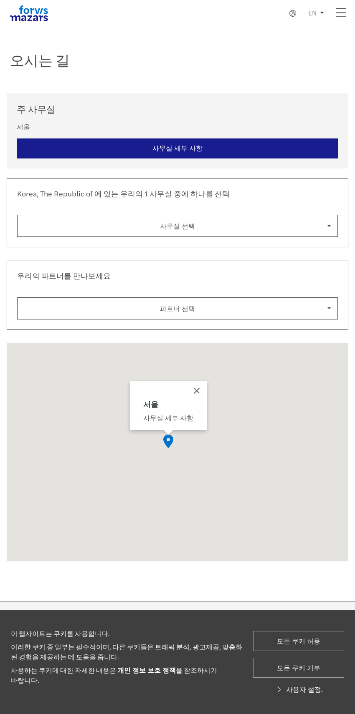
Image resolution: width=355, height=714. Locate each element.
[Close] (197, 392)
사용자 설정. (298, 689)
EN (312, 13)
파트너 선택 (177, 308)
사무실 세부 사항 (177, 148)
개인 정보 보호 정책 (146, 670)
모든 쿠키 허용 (298, 641)
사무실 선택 (177, 226)
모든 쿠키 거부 (298, 667)
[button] (168, 443)
